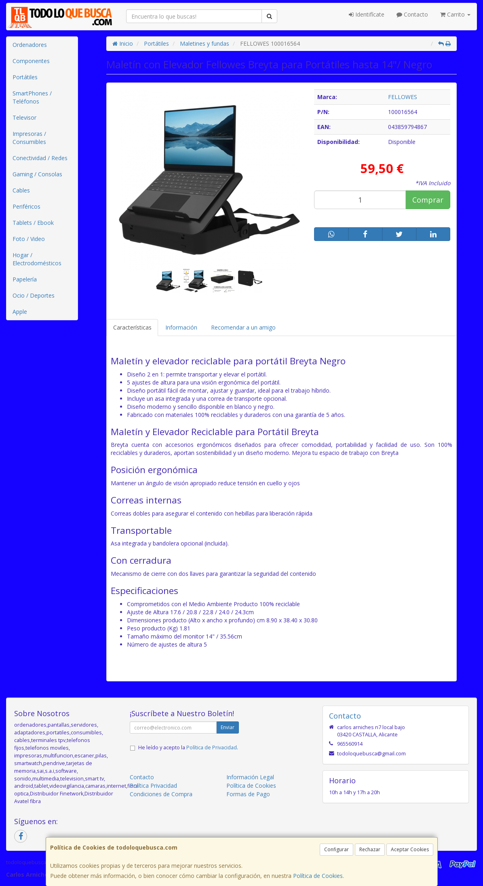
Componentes (31, 61)
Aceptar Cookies (410, 849)
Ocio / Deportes (34, 295)
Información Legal (250, 777)
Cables (21, 190)
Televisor (24, 117)
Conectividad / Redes (40, 158)
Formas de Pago (248, 794)
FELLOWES (402, 97)
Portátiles (25, 77)
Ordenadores (30, 45)
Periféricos (26, 206)
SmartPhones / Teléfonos (32, 97)
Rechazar (369, 849)
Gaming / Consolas (37, 174)
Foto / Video (29, 239)
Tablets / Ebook (33, 222)
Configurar (336, 849)
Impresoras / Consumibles (29, 138)
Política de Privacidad (211, 747)
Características (132, 327)
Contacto (412, 14)
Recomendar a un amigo (243, 327)
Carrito (455, 14)
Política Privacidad (153, 785)
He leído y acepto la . (188, 747)
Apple (20, 311)
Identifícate (366, 14)
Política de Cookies (318, 876)
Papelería (25, 279)
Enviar (227, 727)
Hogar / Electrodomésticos (37, 259)
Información (181, 327)
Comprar (427, 200)
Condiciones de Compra (161, 794)
